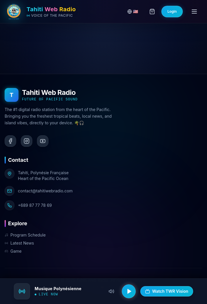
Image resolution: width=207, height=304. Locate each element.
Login (172, 11)
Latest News (19, 243)
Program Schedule (25, 234)
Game (13, 251)
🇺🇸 (132, 11)
